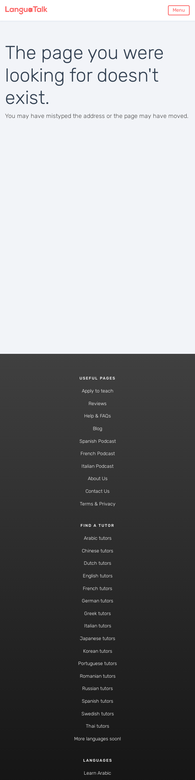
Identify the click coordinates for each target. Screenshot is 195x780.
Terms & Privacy (98, 504)
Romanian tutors (98, 676)
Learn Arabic (97, 773)
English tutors (98, 576)
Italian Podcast (97, 466)
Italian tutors (97, 626)
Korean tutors (97, 651)
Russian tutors (97, 688)
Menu (179, 10)
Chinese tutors (97, 551)
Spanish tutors (97, 701)
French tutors (97, 588)
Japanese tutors (97, 638)
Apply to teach (98, 391)
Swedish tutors (97, 714)
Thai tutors (97, 726)
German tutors (97, 601)
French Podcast (97, 453)
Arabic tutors (98, 538)
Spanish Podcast (97, 441)
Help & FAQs (97, 416)
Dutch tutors (97, 563)
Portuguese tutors (97, 663)
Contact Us (97, 491)
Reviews (97, 403)
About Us (98, 478)
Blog (97, 428)
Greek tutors (97, 613)
